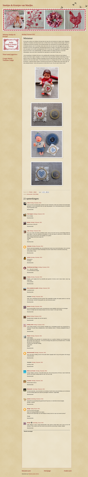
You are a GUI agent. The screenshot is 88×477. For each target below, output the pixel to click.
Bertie (28, 316)
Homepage (47, 471)
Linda (28, 202)
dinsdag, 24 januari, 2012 (35, 202)
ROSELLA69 (30, 324)
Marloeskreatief (30, 352)
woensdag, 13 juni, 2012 (38, 422)
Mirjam (28, 335)
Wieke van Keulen (31, 370)
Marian (28, 222)
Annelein (29, 380)
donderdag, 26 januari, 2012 (37, 398)
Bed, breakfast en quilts (32, 288)
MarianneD (29, 389)
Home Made (35, 194)
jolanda (29, 398)
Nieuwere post (26, 471)
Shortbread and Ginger (32, 267)
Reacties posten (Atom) (34, 473)
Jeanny (28, 277)
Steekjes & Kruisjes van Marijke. (18, 5)
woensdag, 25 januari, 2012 (39, 389)
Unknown (29, 246)
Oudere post (68, 471)
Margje (28, 408)
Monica (28, 306)
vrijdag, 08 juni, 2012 (35, 408)
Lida (28, 230)
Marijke (28, 422)
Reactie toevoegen (28, 431)
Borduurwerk (29, 194)
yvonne (29, 257)
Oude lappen (30, 214)
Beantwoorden (30, 209)
